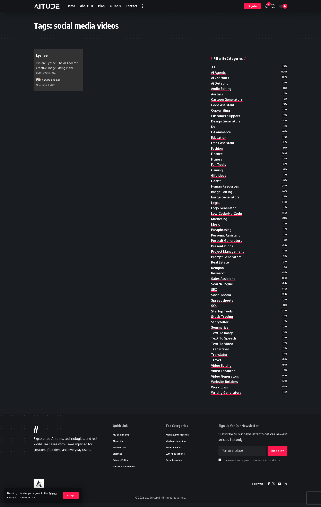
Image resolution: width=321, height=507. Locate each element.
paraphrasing (221, 226)
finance (217, 148)
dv (213, 120)
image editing (222, 187)
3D (213, 59)
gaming (217, 165)
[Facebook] (268, 488)
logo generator (224, 203)
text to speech (224, 337)
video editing (221, 365)
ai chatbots (220, 70)
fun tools (219, 159)
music (215, 220)
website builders (224, 382)
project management (228, 248)
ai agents (219, 64)
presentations (222, 242)
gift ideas (219, 170)
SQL (214, 304)
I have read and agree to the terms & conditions (251, 463)
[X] (273, 488)
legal (215, 198)
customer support (226, 109)
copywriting (221, 103)
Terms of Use (29, 497)
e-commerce (221, 125)
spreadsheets (222, 298)
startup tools (222, 309)
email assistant (223, 137)
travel (216, 359)
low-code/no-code (226, 209)
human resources (225, 181)
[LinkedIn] (285, 488)
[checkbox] (219, 462)
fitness (217, 153)
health (216, 176)
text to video (222, 343)
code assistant (223, 98)
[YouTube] (279, 488)
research (218, 270)
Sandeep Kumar (51, 79)
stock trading (222, 315)
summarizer (220, 326)
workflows (219, 387)
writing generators (227, 393)
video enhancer (223, 371)
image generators (225, 192)
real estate (220, 259)
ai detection (221, 76)
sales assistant (223, 276)
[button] (71, 495)
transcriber (220, 348)
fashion (217, 142)
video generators (225, 376)
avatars (217, 87)
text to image (222, 331)
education (219, 131)
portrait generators (227, 237)
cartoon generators (227, 92)
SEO (214, 287)
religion (217, 265)
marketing (219, 215)
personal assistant (226, 231)
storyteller (220, 320)
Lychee (42, 55)
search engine (222, 282)
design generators (226, 114)
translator (219, 354)
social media (221, 293)
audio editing (221, 81)
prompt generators (227, 254)
